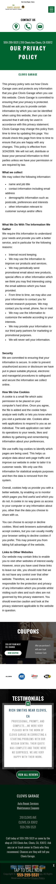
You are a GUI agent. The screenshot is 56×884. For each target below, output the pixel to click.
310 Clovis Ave (27, 42)
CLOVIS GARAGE (28, 74)
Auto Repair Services (28, 807)
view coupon (13, 656)
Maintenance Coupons (28, 811)
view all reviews (28, 778)
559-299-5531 (11, 42)
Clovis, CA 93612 (43, 42)
